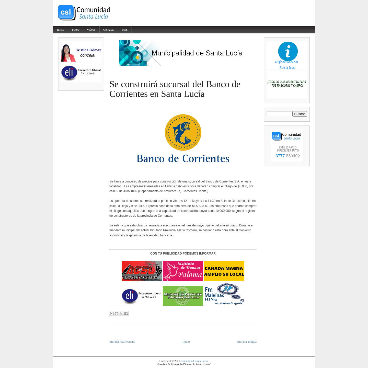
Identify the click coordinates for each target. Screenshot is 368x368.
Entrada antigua (247, 341)
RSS (125, 29)
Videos (91, 29)
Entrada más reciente (122, 341)
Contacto (108, 29)
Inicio (60, 29)
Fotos (75, 29)
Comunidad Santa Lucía (194, 360)
